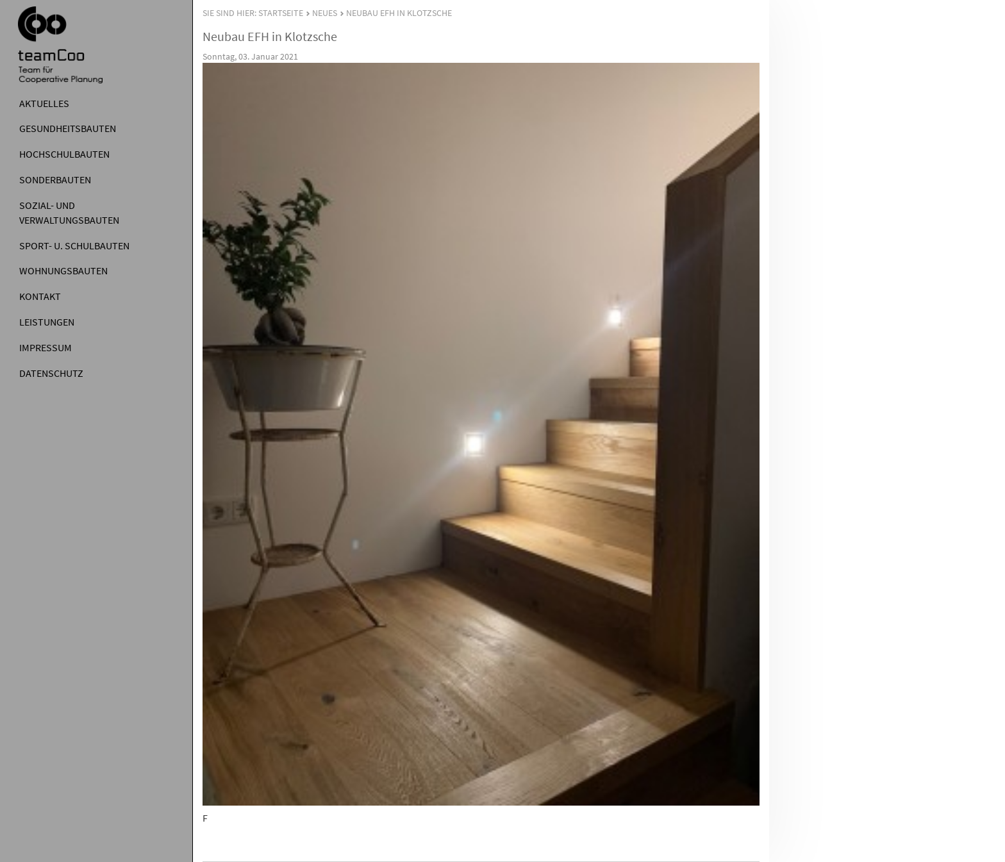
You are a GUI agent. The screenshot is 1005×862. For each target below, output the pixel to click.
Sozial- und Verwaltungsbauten (69, 212)
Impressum (45, 347)
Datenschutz (51, 373)
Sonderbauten (55, 179)
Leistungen (46, 321)
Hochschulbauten (64, 153)
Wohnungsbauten (63, 270)
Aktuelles (44, 103)
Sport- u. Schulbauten (74, 245)
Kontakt (40, 296)
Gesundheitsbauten (67, 128)
